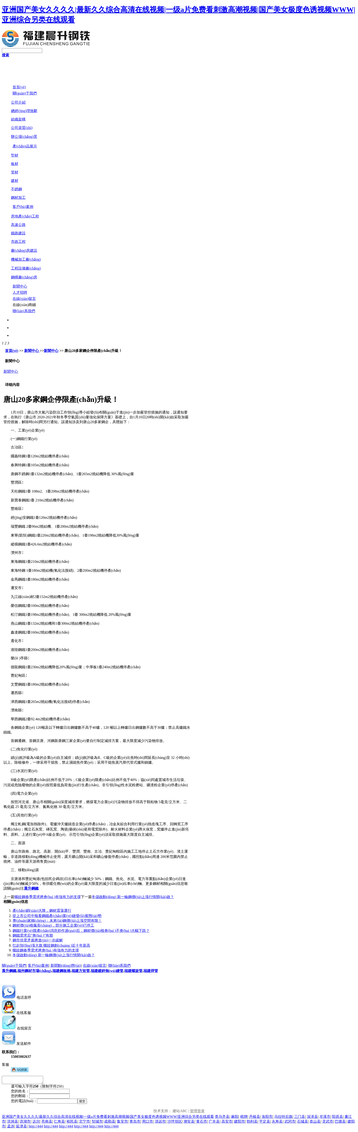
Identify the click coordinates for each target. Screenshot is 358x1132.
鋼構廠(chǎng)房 (24, 277)
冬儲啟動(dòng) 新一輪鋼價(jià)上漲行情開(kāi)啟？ (133, 897)
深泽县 (312, 1118)
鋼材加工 (18, 197)
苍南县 (46, 1123)
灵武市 (327, 1123)
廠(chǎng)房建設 (24, 250)
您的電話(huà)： (24, 1102)
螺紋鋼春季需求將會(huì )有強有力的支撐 (47, 897)
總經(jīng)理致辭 (24, 111)
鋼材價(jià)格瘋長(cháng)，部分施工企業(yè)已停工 (53, 925)
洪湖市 (25, 1123)
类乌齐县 (222, 1118)
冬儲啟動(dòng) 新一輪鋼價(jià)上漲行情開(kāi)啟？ (54, 955)
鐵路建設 (18, 233)
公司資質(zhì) (21, 128)
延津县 (21, 1127)
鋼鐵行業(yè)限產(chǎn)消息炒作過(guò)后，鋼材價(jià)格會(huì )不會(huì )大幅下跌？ (81, 931)
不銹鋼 (16, 189)
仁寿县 (59, 1123)
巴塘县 (340, 1123)
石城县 (302, 1123)
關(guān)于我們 (14, 965)
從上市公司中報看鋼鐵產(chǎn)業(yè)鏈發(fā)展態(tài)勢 (57, 916)
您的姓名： (20, 1092)
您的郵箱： (20, 1097)
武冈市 (289, 1123)
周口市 (147, 1123)
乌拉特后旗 (283, 1118)
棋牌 (243, 1118)
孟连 (10, 1127)
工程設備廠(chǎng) (26, 268)
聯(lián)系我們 (119, 965)
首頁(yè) (11, 351)
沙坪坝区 (174, 1123)
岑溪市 (324, 1118)
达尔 (36, 1123)
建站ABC (180, 1112)
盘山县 (315, 1123)
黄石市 (201, 1123)
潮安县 (189, 1123)
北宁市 (84, 1123)
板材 (14, 164)
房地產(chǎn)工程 (25, 216)
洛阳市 (267, 1118)
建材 (14, 181)
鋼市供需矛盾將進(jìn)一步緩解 (38, 940)
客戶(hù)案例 (38, 965)
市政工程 (18, 242)
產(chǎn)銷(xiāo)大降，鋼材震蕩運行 (42, 910)
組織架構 (18, 119)
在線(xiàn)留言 (94, 965)
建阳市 (239, 1123)
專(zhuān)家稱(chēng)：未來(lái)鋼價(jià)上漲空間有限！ (57, 920)
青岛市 (134, 1123)
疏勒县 (109, 1123)
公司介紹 (18, 102)
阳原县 (337, 1118)
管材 (14, 172)
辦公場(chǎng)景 (24, 137)
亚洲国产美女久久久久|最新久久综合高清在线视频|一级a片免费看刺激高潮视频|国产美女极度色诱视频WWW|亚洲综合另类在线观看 (108, 1118)
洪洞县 (12, 1123)
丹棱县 (254, 1118)
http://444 (36, 1127)
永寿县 (277, 1123)
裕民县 (71, 1123)
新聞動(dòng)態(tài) (65, 965)
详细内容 (12, 385)
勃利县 (252, 1123)
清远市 (160, 1123)
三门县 (299, 1118)
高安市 (226, 1123)
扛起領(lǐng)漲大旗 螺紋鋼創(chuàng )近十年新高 (51, 945)
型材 (14, 155)
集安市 (122, 1123)
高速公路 (18, 225)
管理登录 (197, 1112)
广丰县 (214, 1123)
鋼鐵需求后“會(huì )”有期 (33, 935)
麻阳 (234, 1118)
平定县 (264, 1123)
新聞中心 (32, 351)
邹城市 (97, 1123)
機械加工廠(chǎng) (26, 259)
